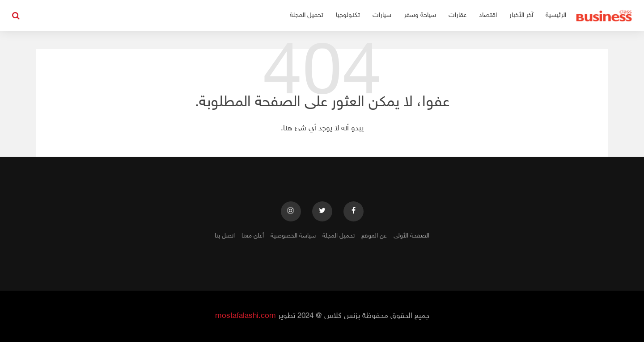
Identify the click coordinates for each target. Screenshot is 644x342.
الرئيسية (556, 15)
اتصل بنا (225, 236)
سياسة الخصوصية (293, 236)
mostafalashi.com (245, 316)
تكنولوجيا (348, 15)
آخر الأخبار (521, 15)
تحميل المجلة (306, 15)
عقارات (457, 15)
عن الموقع (374, 236)
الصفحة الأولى (411, 236)
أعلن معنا (253, 236)
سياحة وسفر (420, 15)
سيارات (382, 15)
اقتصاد (488, 15)
